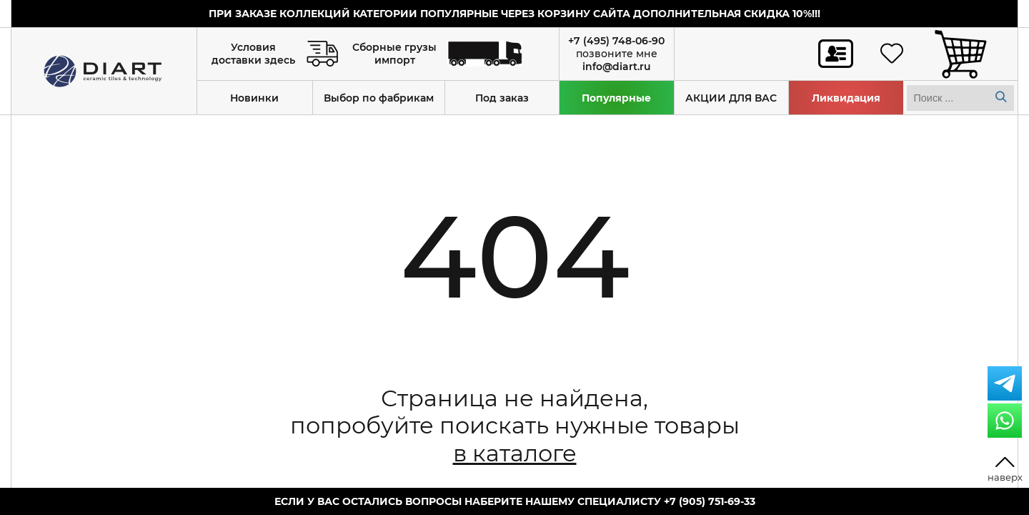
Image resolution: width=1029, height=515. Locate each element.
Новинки (254, 98)
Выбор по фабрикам (379, 98)
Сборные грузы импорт (394, 54)
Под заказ (502, 98)
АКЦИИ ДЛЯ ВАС (731, 98)
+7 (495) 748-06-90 (616, 40)
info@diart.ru (616, 66)
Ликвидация (846, 98)
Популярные (616, 98)
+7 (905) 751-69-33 (709, 501)
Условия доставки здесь (253, 54)
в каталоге (515, 453)
